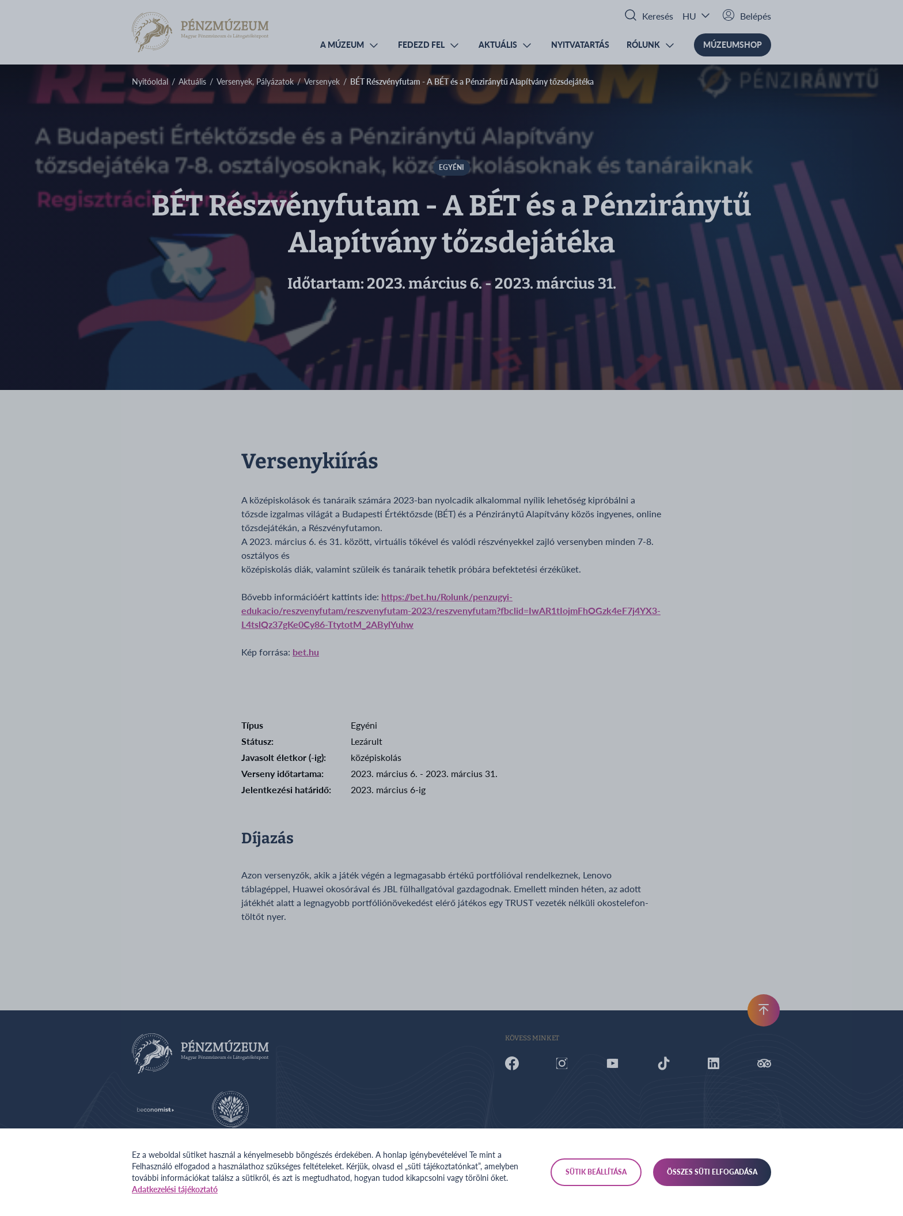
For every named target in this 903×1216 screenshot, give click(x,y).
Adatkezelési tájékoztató (175, 1189)
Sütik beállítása (596, 1172)
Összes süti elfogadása (712, 1172)
